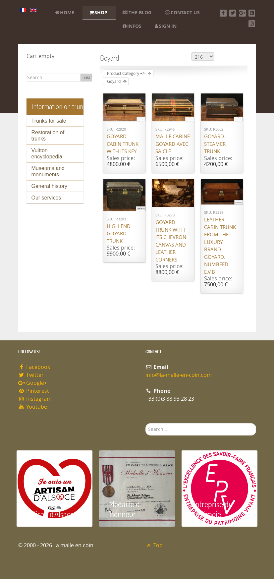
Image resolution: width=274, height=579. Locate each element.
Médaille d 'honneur (124, 509)
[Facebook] (223, 13)
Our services (46, 198)
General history (49, 186)
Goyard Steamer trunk (215, 144)
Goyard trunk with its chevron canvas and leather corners (170, 241)
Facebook (34, 367)
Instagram (35, 399)
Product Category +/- (126, 73)
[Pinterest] (251, 13)
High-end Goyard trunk (119, 233)
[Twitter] (232, 13)
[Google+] (242, 13)
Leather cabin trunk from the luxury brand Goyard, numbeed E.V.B (220, 246)
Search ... (145, 423)
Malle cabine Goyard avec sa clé (172, 144)
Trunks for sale (48, 121)
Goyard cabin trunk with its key (122, 144)
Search (89, 77)
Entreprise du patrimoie (212, 509)
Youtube (32, 407)
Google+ (32, 383)
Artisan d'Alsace (50, 514)
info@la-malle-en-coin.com (178, 375)
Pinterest (33, 391)
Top (154, 545)
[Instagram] (251, 23)
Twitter (31, 375)
